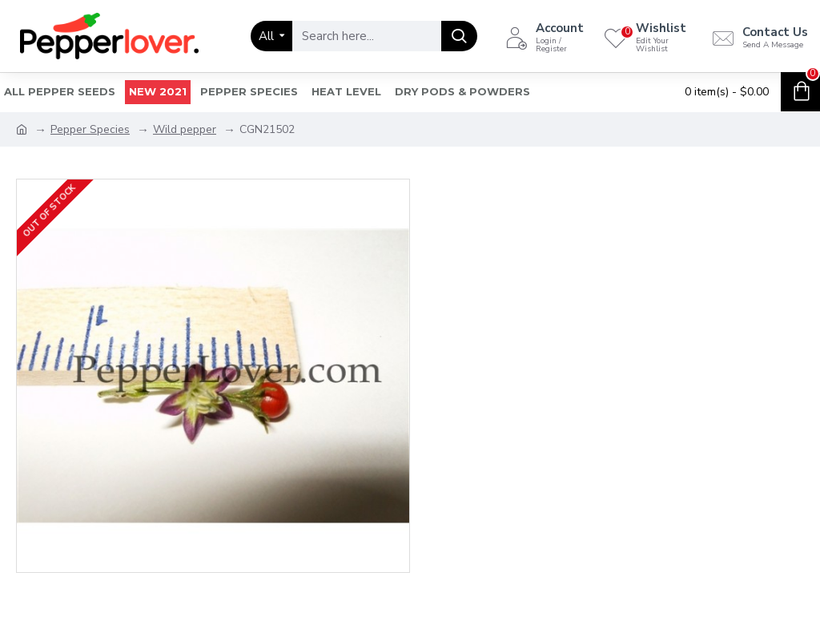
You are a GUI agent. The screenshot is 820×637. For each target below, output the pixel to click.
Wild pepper (184, 129)
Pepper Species (90, 129)
